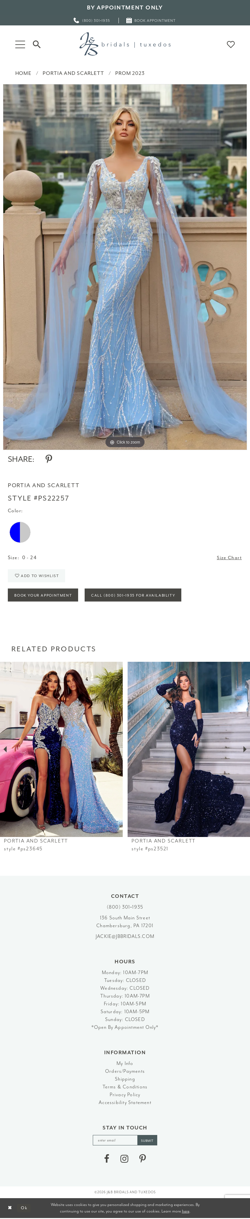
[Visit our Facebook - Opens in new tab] (106, 1160)
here (185, 1212)
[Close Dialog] (10, 1208)
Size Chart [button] (229, 558)
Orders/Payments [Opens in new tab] (125, 1072)
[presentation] (61, 750)
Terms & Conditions (125, 1087)
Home (23, 73)
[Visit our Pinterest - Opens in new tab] (142, 1160)
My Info (125, 1064)
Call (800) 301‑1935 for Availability (134, 595)
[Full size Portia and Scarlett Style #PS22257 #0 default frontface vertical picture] (125, 267)
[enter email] (125, 1141)
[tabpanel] (125, 267)
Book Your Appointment (44, 595)
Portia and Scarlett (73, 73)
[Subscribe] (147, 1141)
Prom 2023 (130, 73)
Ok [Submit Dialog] (24, 1209)
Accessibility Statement (125, 1103)
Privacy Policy (125, 1095)
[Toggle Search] (37, 43)
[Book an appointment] (151, 20)
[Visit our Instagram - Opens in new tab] (124, 1160)
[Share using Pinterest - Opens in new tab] (49, 459)
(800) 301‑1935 (125, 908)
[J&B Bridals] (125, 44)
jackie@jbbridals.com (125, 937)
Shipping (125, 1080)
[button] (20, 43)
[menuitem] (92, 20)
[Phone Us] (92, 20)
